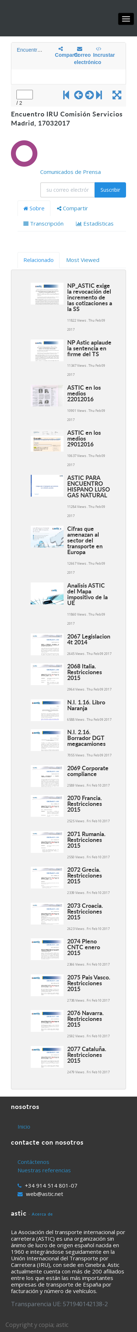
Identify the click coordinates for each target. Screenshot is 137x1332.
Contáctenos (33, 1161)
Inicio (24, 1126)
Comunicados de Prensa (70, 171)
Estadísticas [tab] (95, 223)
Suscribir (110, 189)
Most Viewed (82, 259)
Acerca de (42, 1214)
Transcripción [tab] (43, 223)
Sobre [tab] (34, 208)
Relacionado (38, 259)
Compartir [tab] (72, 208)
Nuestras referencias (44, 1170)
